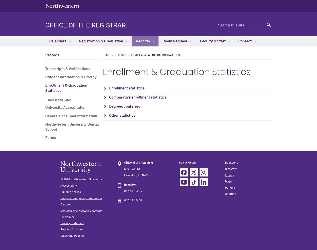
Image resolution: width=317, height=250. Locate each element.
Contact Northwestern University (81, 210)
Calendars (60, 41)
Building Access (70, 192)
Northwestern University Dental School (72, 127)
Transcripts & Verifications (67, 69)
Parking (230, 187)
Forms (50, 138)
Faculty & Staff (215, 41)
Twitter (194, 172)
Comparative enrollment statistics (138, 97)
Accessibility (68, 185)
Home (106, 55)
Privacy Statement (72, 223)
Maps (228, 181)
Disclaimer (67, 217)
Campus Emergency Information (81, 198)
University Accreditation (66, 108)
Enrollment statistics (127, 88)
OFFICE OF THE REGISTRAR (85, 25)
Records (145, 41)
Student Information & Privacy (71, 77)
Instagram (204, 172)
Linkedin (204, 182)
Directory (231, 169)
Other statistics (122, 116)
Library (229, 175)
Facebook (184, 172)
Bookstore (231, 162)
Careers (65, 204)
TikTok (194, 182)
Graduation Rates (59, 100)
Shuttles (230, 194)
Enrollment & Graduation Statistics (66, 88)
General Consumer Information (71, 116)
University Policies (72, 235)
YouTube (184, 182)
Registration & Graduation (103, 41)
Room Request (177, 41)
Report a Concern (71, 229)
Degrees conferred (125, 106)
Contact (247, 41)
